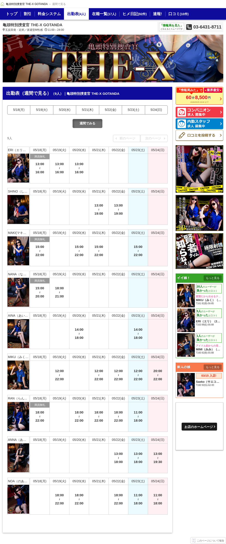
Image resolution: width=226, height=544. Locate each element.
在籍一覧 (104, 14)
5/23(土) (133, 110)
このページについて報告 (208, 541)
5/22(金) (110, 110)
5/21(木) (87, 110)
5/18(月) (19, 110)
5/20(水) (65, 110)
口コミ (178, 14)
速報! (157, 14)
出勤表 (76, 14)
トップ (11, 14)
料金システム (49, 14)
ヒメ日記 (134, 14)
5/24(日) (156, 110)
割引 (27, 14)
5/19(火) (41, 110)
